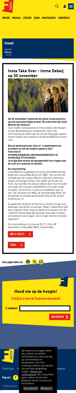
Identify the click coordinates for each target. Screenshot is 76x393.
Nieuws (8, 52)
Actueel (9, 43)
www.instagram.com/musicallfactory (32, 155)
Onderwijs (64, 18)
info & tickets (17, 234)
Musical (17, 18)
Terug (13, 245)
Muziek (6, 18)
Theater (28, 18)
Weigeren (46, 388)
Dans (37, 18)
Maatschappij (49, 18)
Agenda (8, 49)
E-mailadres (11, 308)
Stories (9, 55)
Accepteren (30, 388)
